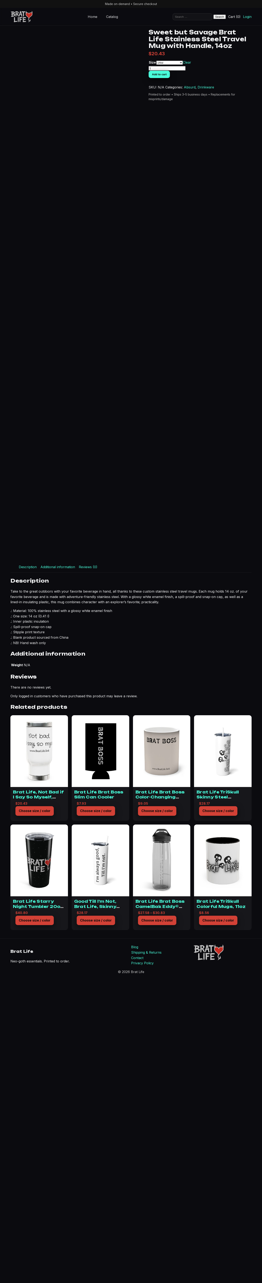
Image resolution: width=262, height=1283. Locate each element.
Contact (137, 1266)
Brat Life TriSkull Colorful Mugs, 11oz (221, 1212)
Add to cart (236, 126)
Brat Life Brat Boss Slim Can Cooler (98, 1103)
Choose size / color (34, 1119)
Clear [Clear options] (237, 115)
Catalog (112, 17)
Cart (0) (234, 17)
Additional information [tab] (57, 875)
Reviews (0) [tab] (88, 875)
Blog (134, 1255)
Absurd (231, 145)
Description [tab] (28, 875)
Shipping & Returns (146, 1260)
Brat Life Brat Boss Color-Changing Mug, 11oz (160, 1105)
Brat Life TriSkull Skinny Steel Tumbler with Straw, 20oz (222, 1108)
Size (229, 112)
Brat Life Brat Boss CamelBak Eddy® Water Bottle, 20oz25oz (160, 1217)
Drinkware (247, 145)
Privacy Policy (142, 1271)
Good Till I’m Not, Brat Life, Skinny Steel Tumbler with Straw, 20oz (97, 1217)
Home (92, 17)
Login (247, 17)
